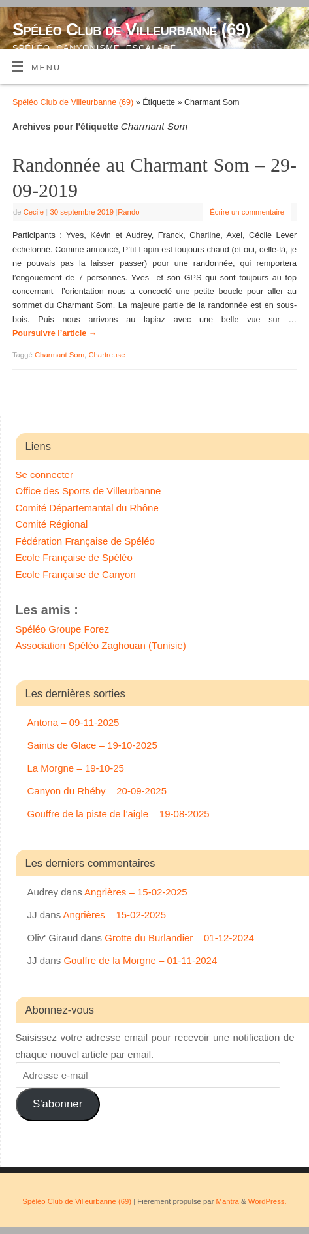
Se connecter (44, 474)
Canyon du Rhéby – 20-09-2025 (97, 790)
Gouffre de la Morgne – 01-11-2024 (140, 960)
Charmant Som (59, 355)
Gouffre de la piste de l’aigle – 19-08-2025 (118, 813)
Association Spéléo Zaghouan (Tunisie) (101, 645)
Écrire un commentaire (247, 212)
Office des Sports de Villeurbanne (88, 490)
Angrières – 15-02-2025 (135, 891)
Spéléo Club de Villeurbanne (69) (131, 29)
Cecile (34, 212)
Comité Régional (52, 524)
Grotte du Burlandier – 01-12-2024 (179, 937)
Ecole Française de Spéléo (74, 557)
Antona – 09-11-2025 (73, 722)
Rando (128, 212)
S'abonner (57, 1104)
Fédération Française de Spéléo (85, 541)
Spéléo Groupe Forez (62, 629)
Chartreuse (106, 355)
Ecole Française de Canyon (76, 574)
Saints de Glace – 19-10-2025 (92, 745)
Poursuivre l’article (54, 333)
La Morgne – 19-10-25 (75, 768)
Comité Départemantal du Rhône (87, 507)
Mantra (227, 1201)
